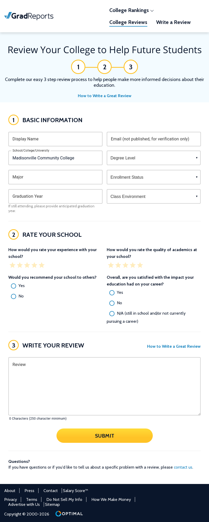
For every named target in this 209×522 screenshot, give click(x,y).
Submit (104, 435)
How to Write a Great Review (104, 95)
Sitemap (52, 504)
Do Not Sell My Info (64, 499)
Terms (31, 499)
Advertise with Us (24, 504)
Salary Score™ (75, 490)
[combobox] (55, 158)
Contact (50, 490)
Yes (21, 285)
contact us (183, 467)
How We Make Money (111, 499)
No (21, 296)
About (9, 490)
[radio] (55, 286)
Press (29, 490)
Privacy (10, 499)
